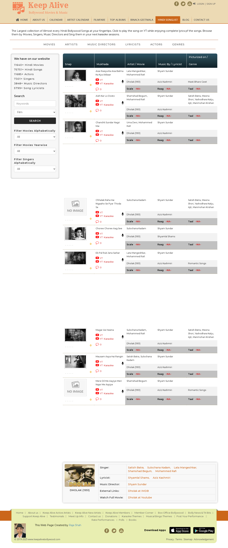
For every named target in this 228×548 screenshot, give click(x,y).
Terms (178, 539)
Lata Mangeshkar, (136, 71)
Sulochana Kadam (136, 200)
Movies (49, 44)
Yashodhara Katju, (204, 99)
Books (132, 519)
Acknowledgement (204, 539)
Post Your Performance (190, 516)
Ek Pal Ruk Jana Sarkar (108, 253)
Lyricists (133, 44)
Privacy (170, 539)
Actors (157, 44)
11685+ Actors (24, 74)
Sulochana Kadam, (137, 330)
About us (39, 19)
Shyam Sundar (165, 71)
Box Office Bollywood (170, 512)
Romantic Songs (197, 263)
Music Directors (101, 44)
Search (19, 96)
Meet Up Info (76, 516)
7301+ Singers (24, 78)
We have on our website (32, 58)
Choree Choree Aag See (109, 228)
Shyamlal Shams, (139, 477)
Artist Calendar (78, 19)
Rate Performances (103, 519)
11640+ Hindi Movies (29, 65)
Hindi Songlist (168, 19)
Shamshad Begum (137, 381)
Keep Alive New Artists (88, 512)
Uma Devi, (132, 122)
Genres (179, 44)
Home (24, 19)
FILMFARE (99, 19)
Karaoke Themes (131, 516)
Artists (71, 44)
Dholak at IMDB (138, 491)
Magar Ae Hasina (105, 330)
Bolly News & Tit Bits (199, 512)
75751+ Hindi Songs (28, 69)
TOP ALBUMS (118, 19)
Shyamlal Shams (166, 236)
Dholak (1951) (133, 81)
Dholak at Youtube (140, 497)
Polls (121, 519)
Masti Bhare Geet (197, 81)
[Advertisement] (108, 170)
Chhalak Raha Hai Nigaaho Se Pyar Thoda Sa (108, 204)
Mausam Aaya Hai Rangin (109, 356)
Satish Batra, (194, 96)
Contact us (201, 19)
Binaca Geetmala (141, 19)
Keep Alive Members (118, 512)
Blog (185, 19)
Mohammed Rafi (136, 74)
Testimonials (57, 516)
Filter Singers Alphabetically (24, 161)
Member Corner (143, 512)
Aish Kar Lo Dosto (105, 96)
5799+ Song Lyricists (29, 88)
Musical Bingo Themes (159, 516)
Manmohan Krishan (203, 103)
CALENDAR (56, 19)
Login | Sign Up (206, 3)
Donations (111, 516)
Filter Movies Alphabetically (34, 130)
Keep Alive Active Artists (57, 512)
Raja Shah (75, 525)
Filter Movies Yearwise (30, 145)
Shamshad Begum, (137, 96)
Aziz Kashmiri (164, 81)
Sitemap (188, 539)
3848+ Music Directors (30, 83)
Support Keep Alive (34, 516)
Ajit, (190, 103)
